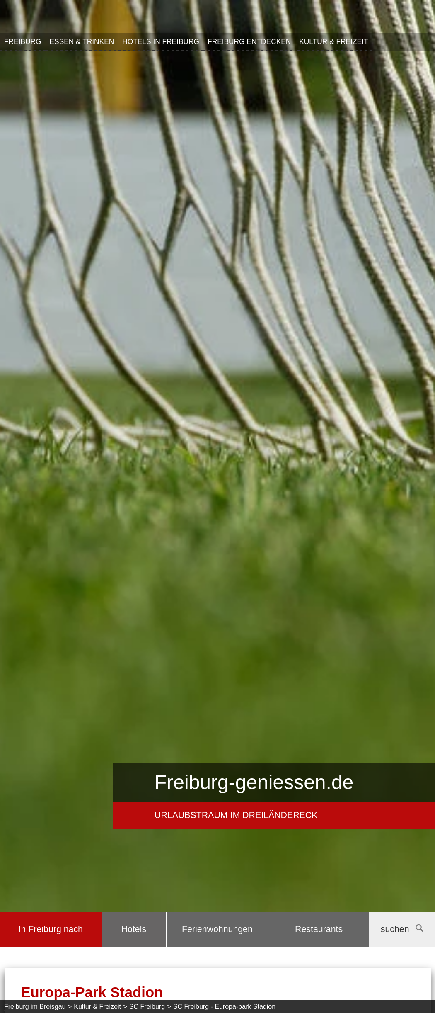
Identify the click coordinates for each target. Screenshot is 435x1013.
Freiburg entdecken (249, 41)
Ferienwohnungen (217, 929)
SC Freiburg (147, 1006)
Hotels (133, 929)
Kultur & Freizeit (333, 41)
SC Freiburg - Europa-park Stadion (224, 1006)
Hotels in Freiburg (160, 41)
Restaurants (319, 929)
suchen (402, 929)
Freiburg (22, 41)
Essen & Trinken (82, 41)
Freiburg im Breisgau (35, 1006)
